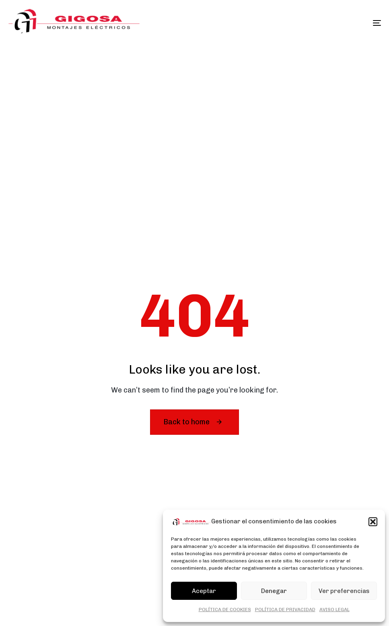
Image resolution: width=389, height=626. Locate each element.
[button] (373, 522)
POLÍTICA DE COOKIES (225, 609)
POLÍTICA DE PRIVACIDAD (285, 609)
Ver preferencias (344, 591)
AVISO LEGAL (334, 609)
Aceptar (204, 591)
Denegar (274, 591)
